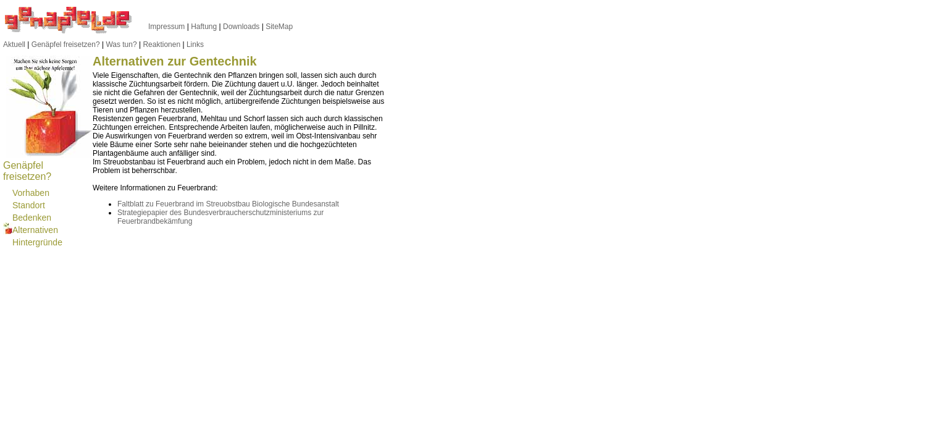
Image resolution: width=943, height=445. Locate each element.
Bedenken (31, 217)
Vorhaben (30, 193)
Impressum (166, 26)
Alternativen (35, 230)
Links (195, 44)
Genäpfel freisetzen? (65, 44)
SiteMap (279, 26)
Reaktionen (161, 44)
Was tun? (121, 44)
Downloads (241, 26)
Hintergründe (37, 242)
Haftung (204, 26)
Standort (28, 205)
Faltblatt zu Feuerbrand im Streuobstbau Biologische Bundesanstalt (228, 204)
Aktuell (14, 44)
